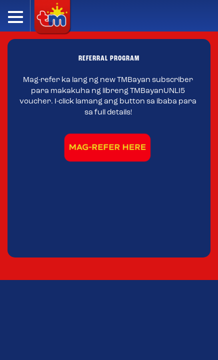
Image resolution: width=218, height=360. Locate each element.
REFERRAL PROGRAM (109, 58)
